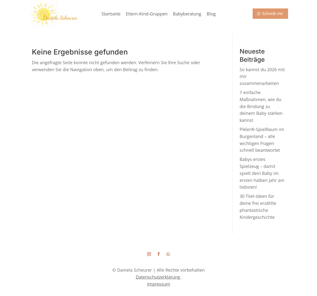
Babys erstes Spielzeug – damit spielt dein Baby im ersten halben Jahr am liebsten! (262, 173)
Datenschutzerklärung (158, 277)
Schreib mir (272, 13)
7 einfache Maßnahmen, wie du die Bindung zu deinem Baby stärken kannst (261, 106)
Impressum (158, 284)
